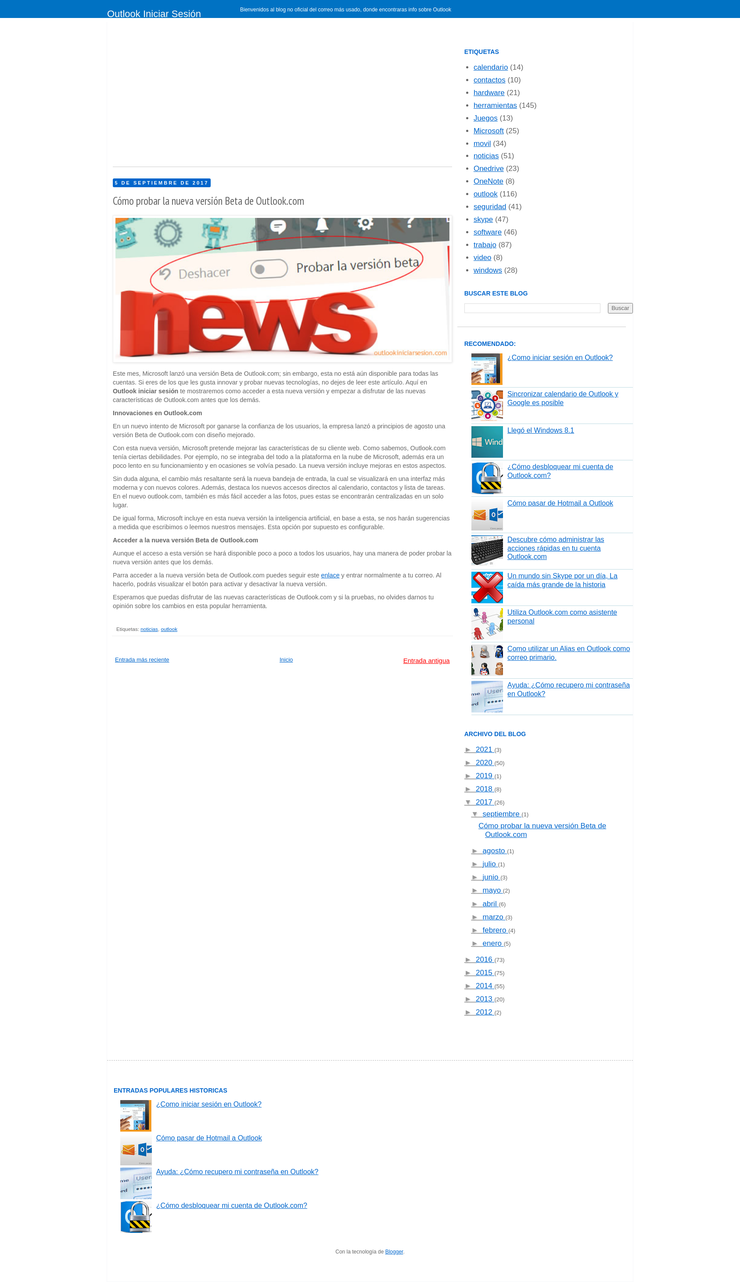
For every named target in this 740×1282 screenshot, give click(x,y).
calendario (491, 67)
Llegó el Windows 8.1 (540, 430)
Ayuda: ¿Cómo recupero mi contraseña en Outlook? (237, 1171)
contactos (490, 80)
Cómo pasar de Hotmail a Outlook (560, 503)
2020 (485, 763)
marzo (494, 917)
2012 (485, 1012)
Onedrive (489, 168)
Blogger (394, 1252)
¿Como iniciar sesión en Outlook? (560, 357)
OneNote (488, 181)
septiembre (502, 814)
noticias (149, 629)
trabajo (485, 245)
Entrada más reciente (142, 659)
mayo (493, 890)
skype (483, 219)
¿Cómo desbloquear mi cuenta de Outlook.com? (231, 1205)
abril (491, 904)
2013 (485, 999)
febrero (496, 930)
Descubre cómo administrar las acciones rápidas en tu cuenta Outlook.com (555, 548)
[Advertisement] (282, 96)
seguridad (490, 207)
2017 (485, 802)
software (488, 232)
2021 (485, 749)
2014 (485, 986)
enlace (330, 575)
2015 (485, 973)
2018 (485, 789)
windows (488, 270)
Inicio (286, 659)
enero (493, 943)
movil (482, 143)
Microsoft (489, 131)
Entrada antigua (426, 660)
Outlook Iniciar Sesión (154, 13)
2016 (485, 959)
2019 (485, 776)
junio (492, 877)
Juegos (486, 118)
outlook (169, 629)
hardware (489, 93)
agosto (495, 851)
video (483, 257)
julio (490, 864)
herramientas (495, 105)
